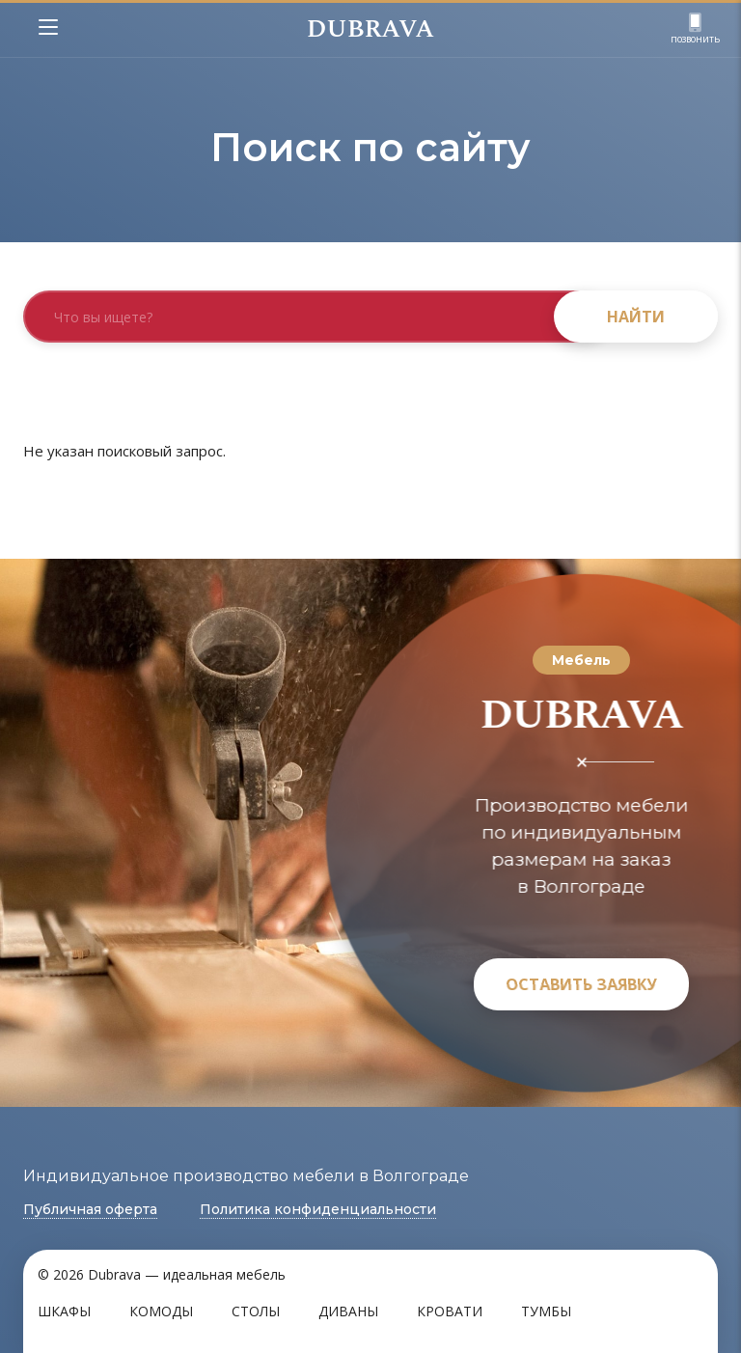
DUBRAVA (370, 29)
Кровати (449, 1311)
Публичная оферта (90, 1209)
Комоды (161, 1311)
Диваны (348, 1311)
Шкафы (64, 1311)
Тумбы (546, 1311)
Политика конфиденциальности (318, 1209)
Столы (256, 1311)
